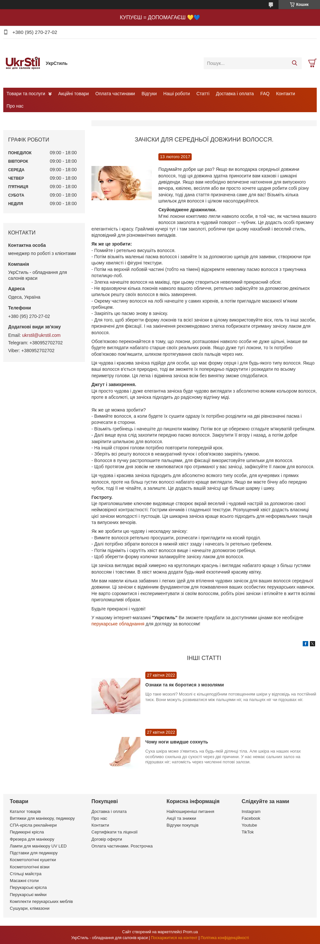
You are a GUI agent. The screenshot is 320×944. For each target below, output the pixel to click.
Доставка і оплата (235, 93)
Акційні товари (73, 93)
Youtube (249, 825)
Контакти (285, 93)
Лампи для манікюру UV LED (38, 846)
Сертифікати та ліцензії (114, 832)
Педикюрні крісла (27, 832)
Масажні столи (24, 880)
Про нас (15, 106)
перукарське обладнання (117, 623)
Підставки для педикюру (34, 852)
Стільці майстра (25, 873)
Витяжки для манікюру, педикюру (42, 818)
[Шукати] (294, 63)
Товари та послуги (26, 93)
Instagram (251, 811)
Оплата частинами (115, 93)
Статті (203, 93)
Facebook (251, 818)
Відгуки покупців (183, 825)
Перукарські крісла (28, 887)
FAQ (264, 93)
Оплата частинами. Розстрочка (121, 846)
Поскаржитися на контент (174, 938)
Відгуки (149, 93)
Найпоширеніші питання (190, 811)
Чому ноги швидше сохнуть (176, 741)
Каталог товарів (25, 811)
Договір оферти (106, 839)
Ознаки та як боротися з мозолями (184, 684)
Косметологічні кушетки (33, 859)
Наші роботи (176, 93)
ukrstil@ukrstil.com (41, 335)
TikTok (248, 832)
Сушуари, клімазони (29, 908)
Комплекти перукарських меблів (41, 901)
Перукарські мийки (28, 894)
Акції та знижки (181, 818)
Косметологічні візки (30, 866)
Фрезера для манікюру (32, 839)
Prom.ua (190, 932)
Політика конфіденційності (224, 938)
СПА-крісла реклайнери (33, 825)
